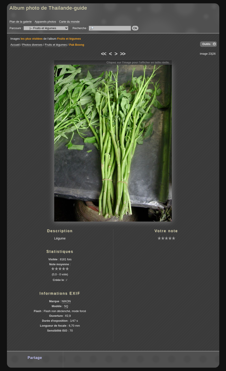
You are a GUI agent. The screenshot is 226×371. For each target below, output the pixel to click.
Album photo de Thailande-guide (48, 8)
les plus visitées (32, 38)
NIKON (66, 301)
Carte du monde (69, 21)
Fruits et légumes (69, 38)
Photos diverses (32, 44)
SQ (66, 306)
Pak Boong (76, 44)
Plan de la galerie (21, 21)
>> (122, 54)
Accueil (15, 44)
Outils (206, 44)
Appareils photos (45, 21)
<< (103, 54)
